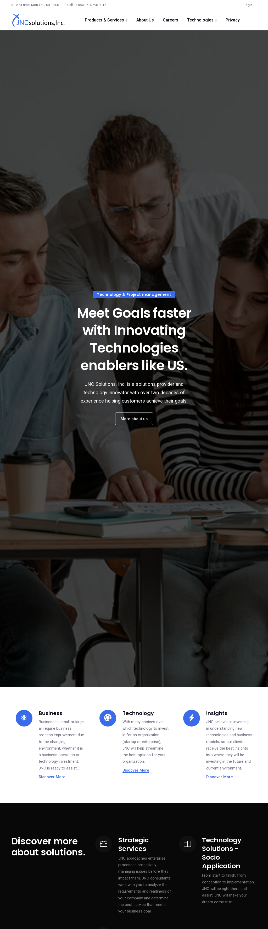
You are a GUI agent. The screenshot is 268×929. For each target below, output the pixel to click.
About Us (145, 20)
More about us (134, 418)
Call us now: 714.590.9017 (84, 5)
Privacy (233, 20)
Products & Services (104, 20)
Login (248, 5)
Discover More (52, 776)
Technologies (200, 20)
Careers (170, 20)
